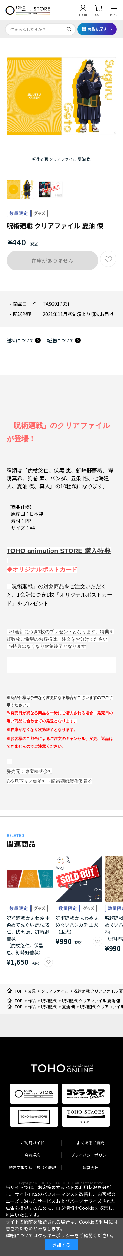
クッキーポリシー (56, 1235)
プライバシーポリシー (90, 1155)
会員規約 (32, 1155)
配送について (60, 340)
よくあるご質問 (90, 1142)
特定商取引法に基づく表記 (32, 1167)
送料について (20, 340)
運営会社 (90, 1167)
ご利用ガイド (32, 1142)
